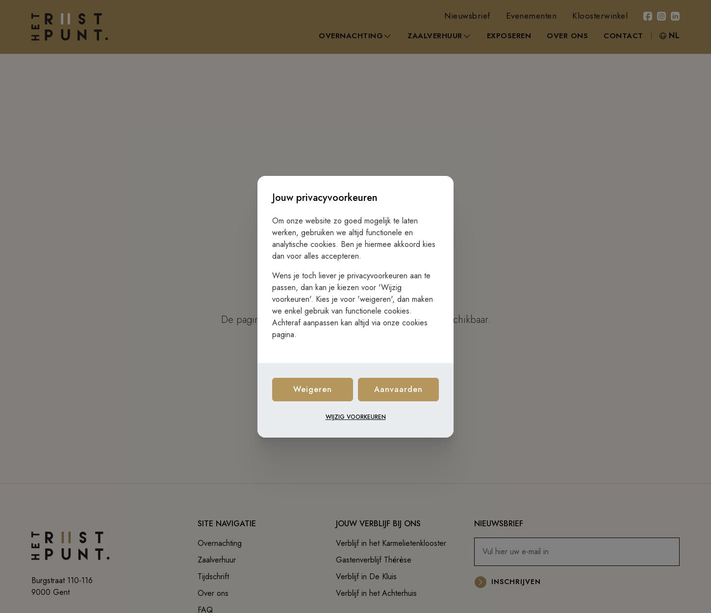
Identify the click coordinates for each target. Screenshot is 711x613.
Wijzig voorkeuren (356, 417)
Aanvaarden (398, 389)
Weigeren (312, 389)
